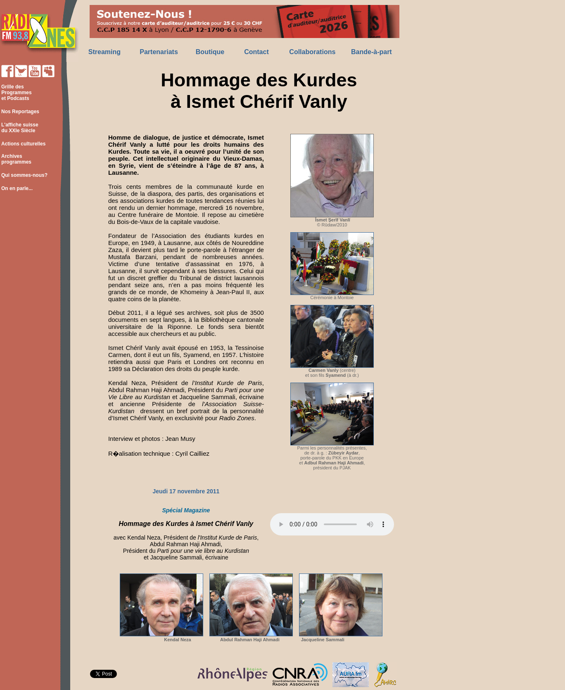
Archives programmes (15, 159)
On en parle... (17, 188)
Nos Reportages (20, 111)
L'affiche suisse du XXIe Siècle (19, 127)
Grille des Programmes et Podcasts (16, 92)
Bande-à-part (371, 51)
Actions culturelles (23, 144)
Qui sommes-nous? (24, 175)
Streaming (104, 51)
